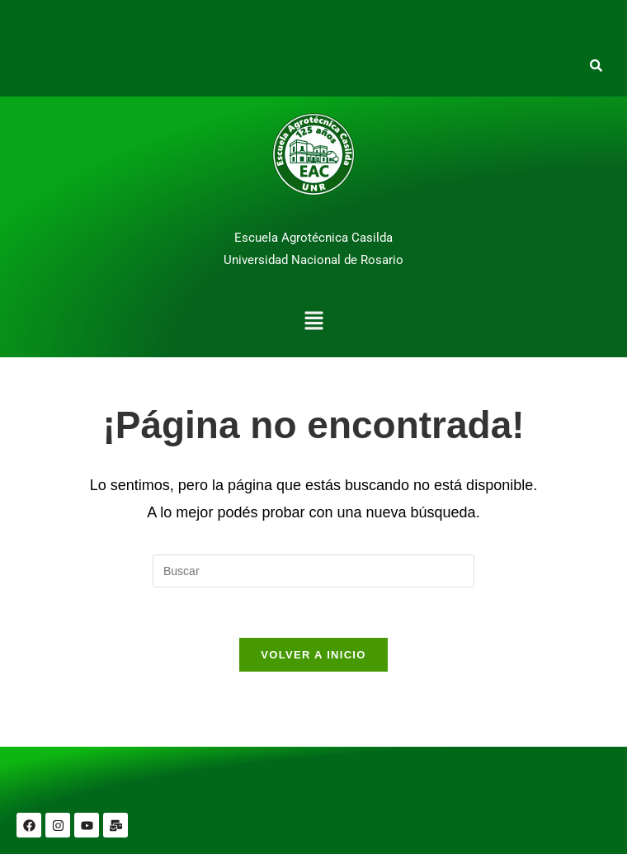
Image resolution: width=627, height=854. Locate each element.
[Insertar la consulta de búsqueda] (313, 570)
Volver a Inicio (313, 655)
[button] (313, 322)
